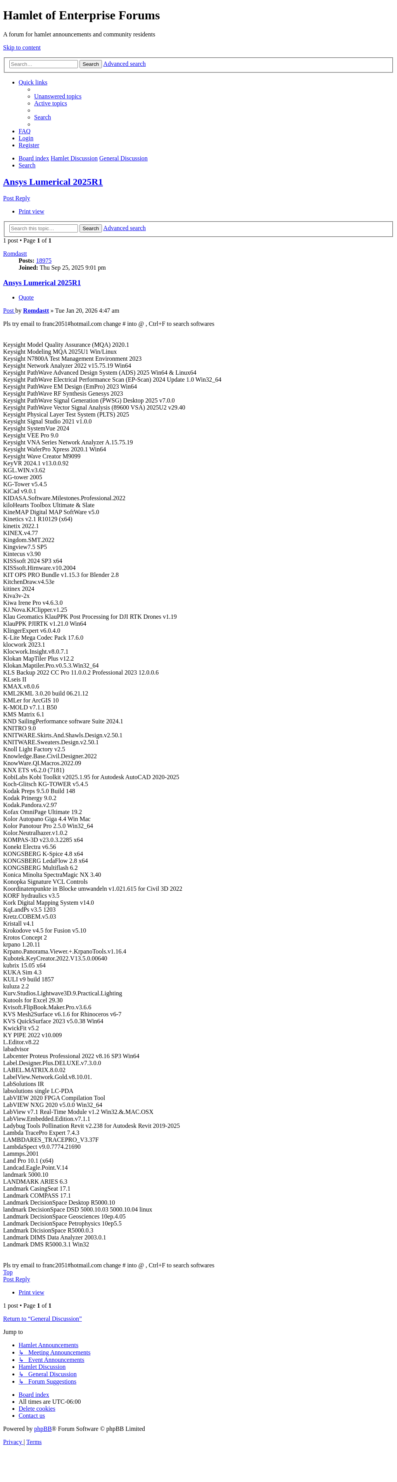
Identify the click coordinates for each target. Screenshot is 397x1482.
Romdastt (15, 253)
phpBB (43, 1428)
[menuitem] (57, 96)
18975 (44, 260)
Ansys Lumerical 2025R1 (53, 182)
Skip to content (22, 47)
